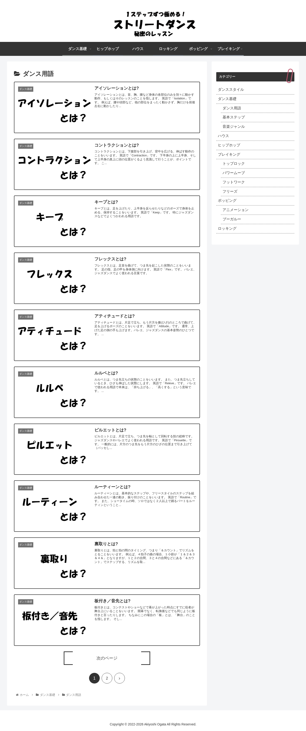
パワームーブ (234, 173)
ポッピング (227, 200)
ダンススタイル (231, 89)
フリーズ (230, 191)
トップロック (234, 163)
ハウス (223, 136)
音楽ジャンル (234, 126)
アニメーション (236, 210)
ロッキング (227, 228)
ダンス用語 (232, 108)
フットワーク (234, 182)
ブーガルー (232, 219)
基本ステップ (234, 117)
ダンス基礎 (227, 99)
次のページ (106, 658)
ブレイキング (229, 154)
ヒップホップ (229, 145)
